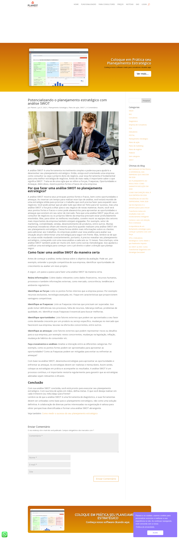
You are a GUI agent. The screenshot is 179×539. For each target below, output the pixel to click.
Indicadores (133, 132)
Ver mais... (143, 73)
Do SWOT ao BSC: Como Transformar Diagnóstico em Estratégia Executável (139, 249)
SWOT (82, 107)
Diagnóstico (133, 121)
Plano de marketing (136, 146)
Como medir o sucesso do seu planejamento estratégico (70, 413)
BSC (130, 114)
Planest (33, 107)
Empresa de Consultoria (138, 125)
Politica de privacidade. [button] (145, 527)
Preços (120, 4)
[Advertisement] (89, 26)
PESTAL (132, 135)
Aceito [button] (155, 533)
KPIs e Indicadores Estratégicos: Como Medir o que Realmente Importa (139, 240)
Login (144, 4)
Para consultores (107, 4)
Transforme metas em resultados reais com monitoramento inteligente (139, 214)
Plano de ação (74, 107)
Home (76, 4)
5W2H (131, 111)
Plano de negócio (135, 149)
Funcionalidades (88, 4)
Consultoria (133, 118)
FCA (130, 128)
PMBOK (132, 153)
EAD (137, 4)
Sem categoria (134, 156)
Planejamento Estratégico (58, 107)
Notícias (129, 4)
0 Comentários (92, 107)
